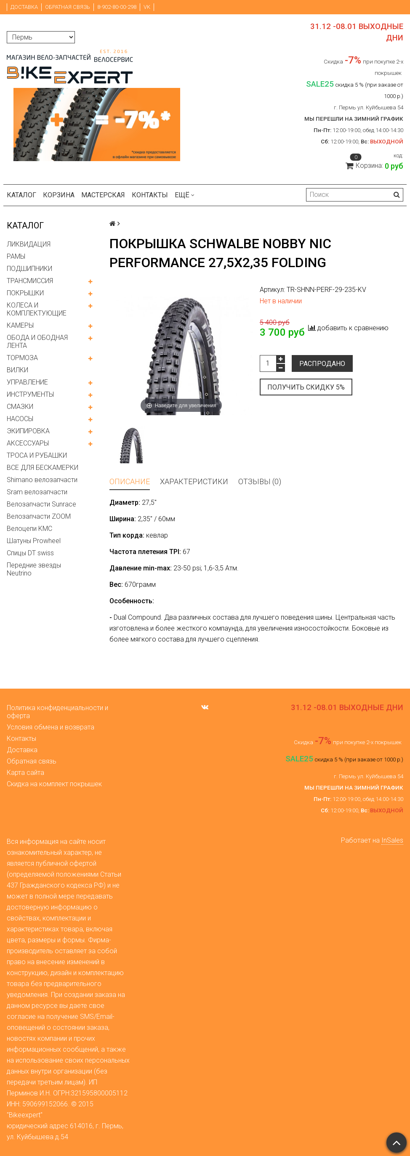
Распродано (322, 364)
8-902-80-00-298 (116, 7)
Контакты (150, 195)
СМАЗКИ (20, 407)
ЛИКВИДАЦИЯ (29, 244)
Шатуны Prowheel (34, 541)
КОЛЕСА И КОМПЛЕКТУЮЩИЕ (37, 309)
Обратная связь (67, 7)
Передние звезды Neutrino (34, 569)
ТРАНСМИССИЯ (30, 281)
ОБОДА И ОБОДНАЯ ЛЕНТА (37, 342)
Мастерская (103, 195)
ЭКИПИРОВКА (28, 431)
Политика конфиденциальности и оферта (57, 712)
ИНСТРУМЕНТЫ (30, 394)
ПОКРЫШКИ (25, 293)
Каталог (21, 195)
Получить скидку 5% (306, 387)
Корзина (59, 195)
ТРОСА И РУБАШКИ (37, 455)
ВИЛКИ (17, 370)
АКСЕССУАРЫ (28, 443)
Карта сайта (25, 773)
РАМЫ (16, 256)
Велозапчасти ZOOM (39, 516)
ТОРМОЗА (22, 358)
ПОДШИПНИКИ (29, 269)
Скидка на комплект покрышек (54, 784)
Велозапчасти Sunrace (41, 504)
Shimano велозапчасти (42, 480)
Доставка (24, 7)
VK (147, 7)
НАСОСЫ (20, 419)
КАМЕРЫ (20, 325)
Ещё (184, 195)
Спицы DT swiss (30, 553)
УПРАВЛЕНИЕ (27, 382)
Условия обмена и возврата (50, 727)
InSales (392, 840)
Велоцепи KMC (29, 529)
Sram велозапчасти (37, 492)
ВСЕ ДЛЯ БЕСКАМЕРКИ (42, 468)
